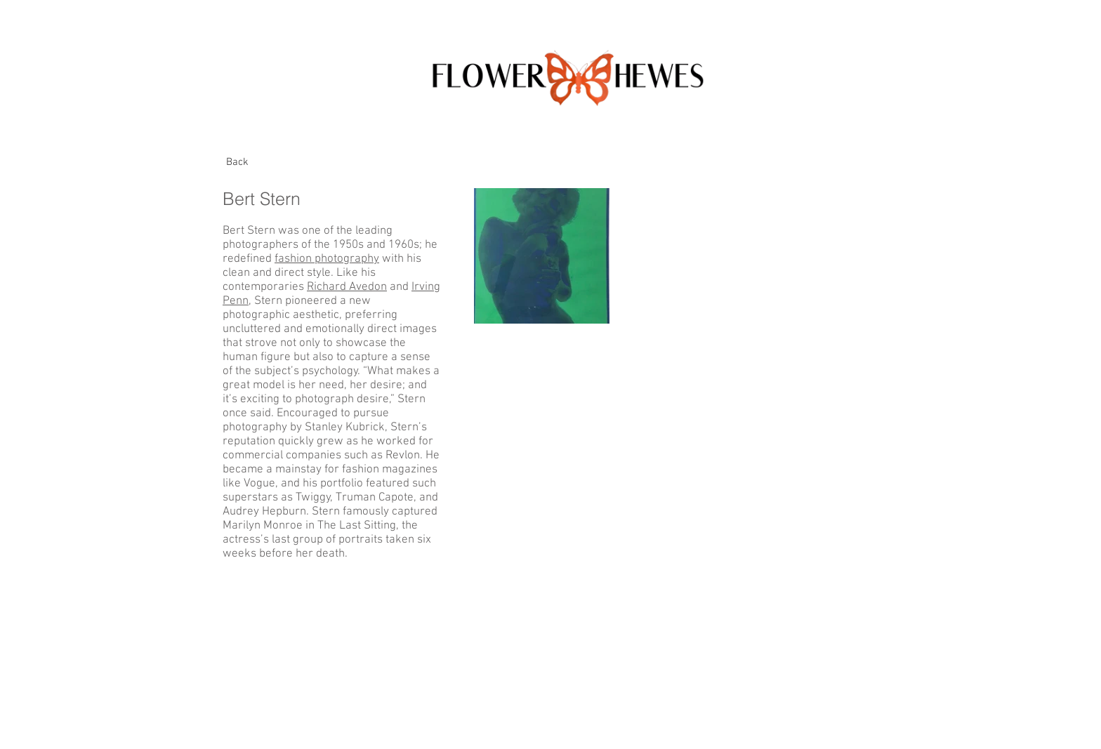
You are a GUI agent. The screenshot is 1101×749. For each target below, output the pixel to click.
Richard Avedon (347, 287)
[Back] (237, 162)
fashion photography (327, 259)
